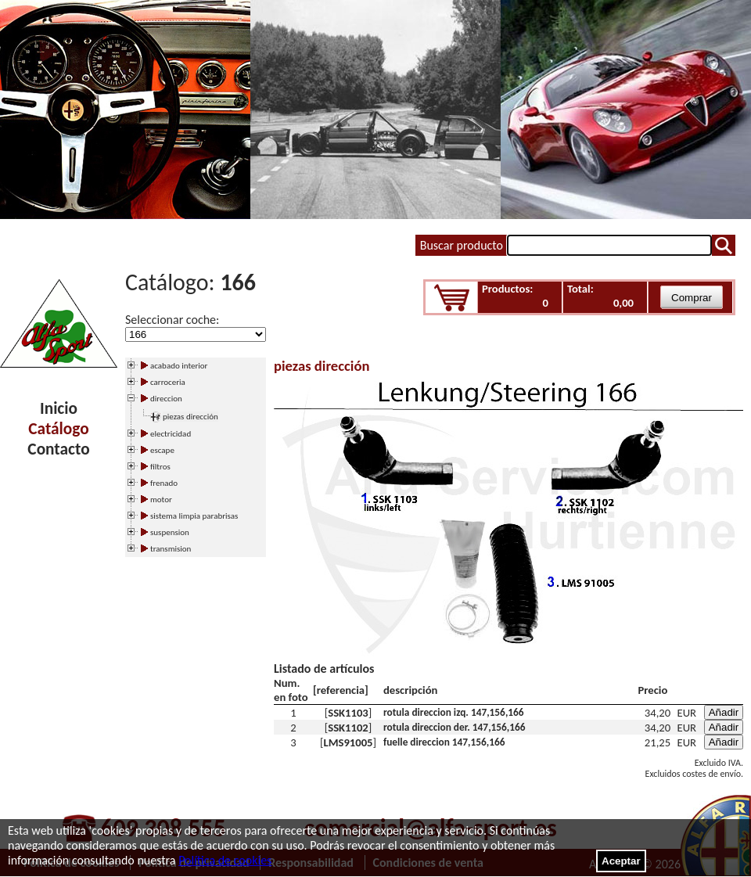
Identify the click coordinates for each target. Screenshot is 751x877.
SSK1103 (348, 713)
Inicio (58, 408)
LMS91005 (347, 742)
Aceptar (621, 861)
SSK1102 (348, 728)
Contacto (58, 449)
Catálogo (58, 429)
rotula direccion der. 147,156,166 (454, 727)
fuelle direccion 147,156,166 (444, 742)
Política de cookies (224, 860)
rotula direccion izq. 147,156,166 (453, 712)
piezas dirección (190, 417)
